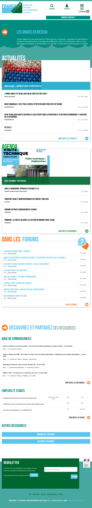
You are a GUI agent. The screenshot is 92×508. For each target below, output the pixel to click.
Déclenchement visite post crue (15, 296)
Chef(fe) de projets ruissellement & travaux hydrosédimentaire (23, 404)
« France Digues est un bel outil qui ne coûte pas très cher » (25, 94)
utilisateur (67, 6)
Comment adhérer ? (68, 17)
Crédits (61, 494)
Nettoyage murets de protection (15, 270)
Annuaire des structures (46, 434)
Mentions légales (52, 494)
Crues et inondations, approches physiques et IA (21, 189)
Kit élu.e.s (8, 127)
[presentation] (62, 477)
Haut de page (85, 465)
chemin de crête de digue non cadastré (17, 283)
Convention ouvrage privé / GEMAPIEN (17, 251)
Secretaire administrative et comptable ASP (17, 410)
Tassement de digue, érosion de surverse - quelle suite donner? (26, 264)
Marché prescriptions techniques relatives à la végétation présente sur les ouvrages (35, 258)
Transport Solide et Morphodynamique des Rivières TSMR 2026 (26, 199)
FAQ (30, 494)
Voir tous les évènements (67, 231)
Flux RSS (34, 475)
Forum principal (12, 253)
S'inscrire (74, 477)
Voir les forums (71, 304)
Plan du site (36, 494)
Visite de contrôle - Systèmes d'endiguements (20, 277)
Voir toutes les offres (77, 417)
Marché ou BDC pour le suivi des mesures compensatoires (24, 289)
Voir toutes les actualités (67, 138)
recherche (52, 6)
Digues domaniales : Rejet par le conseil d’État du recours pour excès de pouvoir (33, 104)
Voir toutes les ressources (75, 383)
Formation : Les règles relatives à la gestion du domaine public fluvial (29, 220)
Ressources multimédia (46, 441)
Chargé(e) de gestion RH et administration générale (20, 398)
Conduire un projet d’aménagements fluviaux (20, 209)
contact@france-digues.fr (75, 501)
